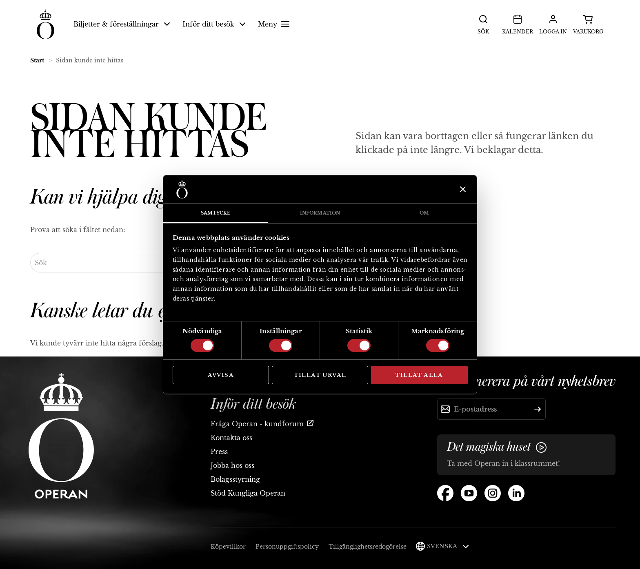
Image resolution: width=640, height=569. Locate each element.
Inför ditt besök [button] (214, 24)
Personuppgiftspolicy (287, 546)
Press (219, 451)
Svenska (448, 546)
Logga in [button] (553, 24)
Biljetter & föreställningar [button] (121, 24)
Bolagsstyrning (235, 479)
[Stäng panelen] (462, 189)
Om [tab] (424, 213)
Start (37, 60)
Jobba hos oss (232, 465)
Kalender (517, 24)
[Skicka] (537, 409)
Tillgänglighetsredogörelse (368, 546)
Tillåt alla (419, 375)
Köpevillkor (228, 546)
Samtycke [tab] (216, 213)
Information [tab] (320, 213)
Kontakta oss (231, 438)
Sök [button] (483, 24)
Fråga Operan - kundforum (257, 424)
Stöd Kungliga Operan (248, 493)
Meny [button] (275, 24)
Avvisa (221, 375)
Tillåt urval (320, 375)
